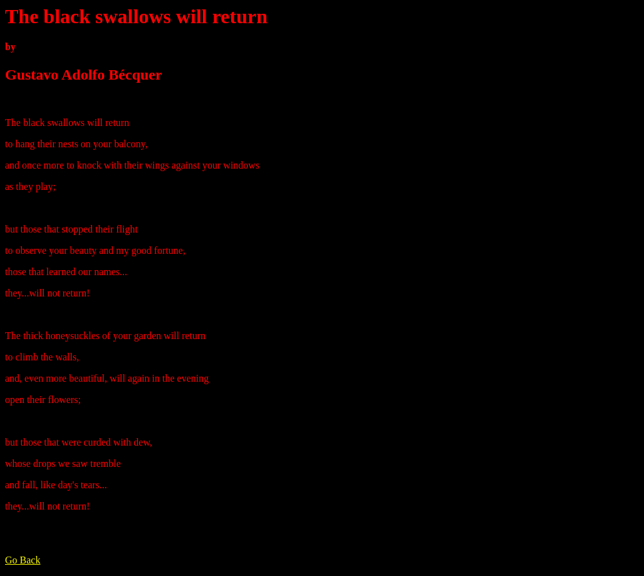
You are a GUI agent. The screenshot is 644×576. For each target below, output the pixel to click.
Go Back (22, 560)
